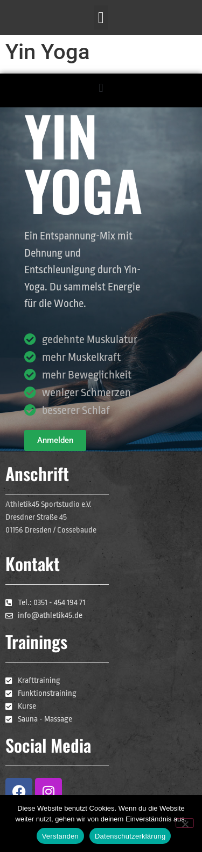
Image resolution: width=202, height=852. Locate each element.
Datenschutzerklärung (130, 836)
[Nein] (185, 823)
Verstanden (60, 836)
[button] (101, 17)
